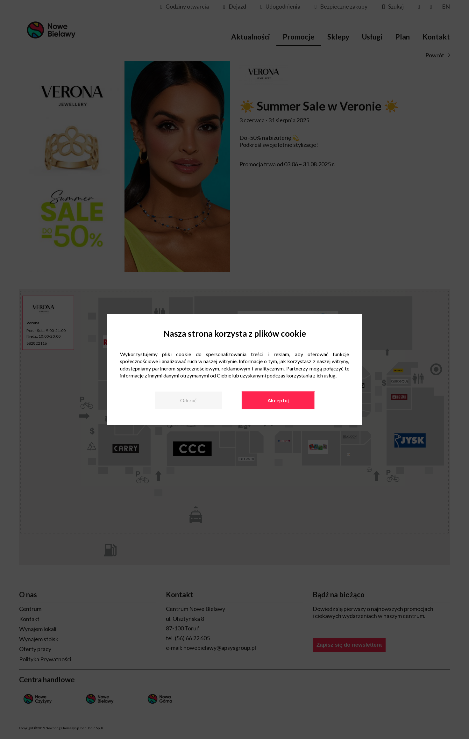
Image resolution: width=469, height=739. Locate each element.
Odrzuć (188, 400)
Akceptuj (278, 400)
